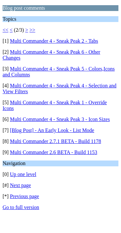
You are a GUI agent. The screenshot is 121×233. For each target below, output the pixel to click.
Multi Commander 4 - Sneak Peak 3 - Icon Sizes (60, 119)
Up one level (23, 174)
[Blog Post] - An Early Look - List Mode (52, 130)
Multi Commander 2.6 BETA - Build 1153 (53, 152)
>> (32, 30)
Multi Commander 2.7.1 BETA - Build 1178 (55, 141)
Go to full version (21, 207)
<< (5, 30)
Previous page (24, 196)
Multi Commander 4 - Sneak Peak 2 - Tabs (54, 41)
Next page (20, 185)
